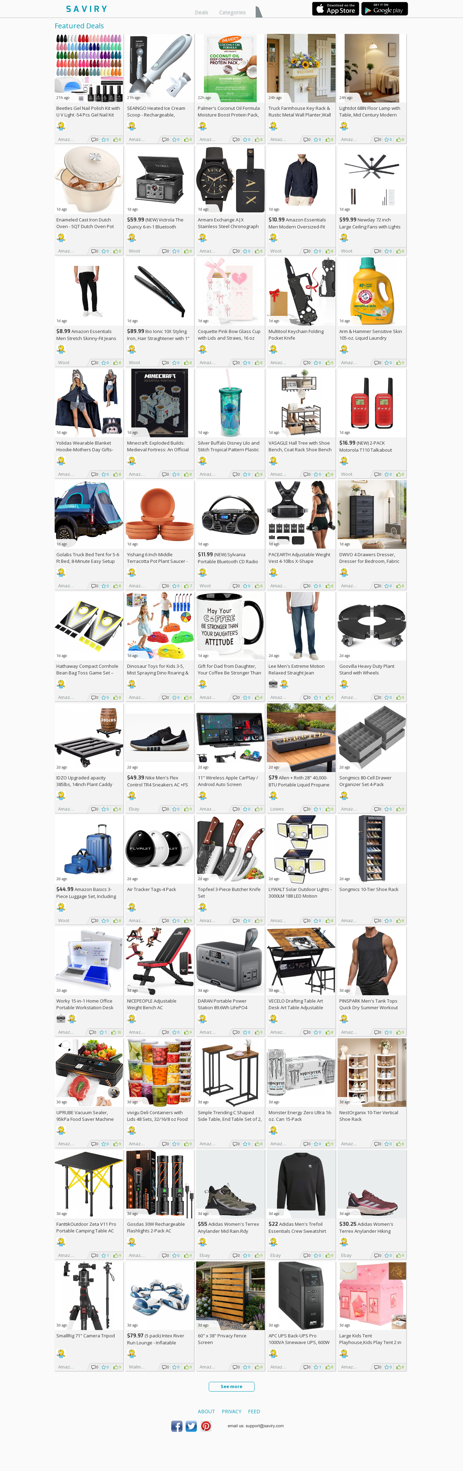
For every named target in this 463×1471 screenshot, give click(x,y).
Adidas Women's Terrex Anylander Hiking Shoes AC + (366, 1231)
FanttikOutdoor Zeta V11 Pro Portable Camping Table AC (86, 1227)
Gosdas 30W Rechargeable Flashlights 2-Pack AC (156, 1227)
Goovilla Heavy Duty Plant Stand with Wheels (366, 669)
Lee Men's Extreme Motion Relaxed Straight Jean (297, 669)
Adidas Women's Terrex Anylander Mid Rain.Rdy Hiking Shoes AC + (228, 1231)
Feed (254, 1411)
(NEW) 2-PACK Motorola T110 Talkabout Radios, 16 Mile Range (365, 450)
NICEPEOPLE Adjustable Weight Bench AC (152, 1004)
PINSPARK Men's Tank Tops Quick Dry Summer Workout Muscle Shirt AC (368, 1007)
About (206, 1411)
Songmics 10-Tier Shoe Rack (369, 889)
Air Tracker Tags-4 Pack (151, 889)
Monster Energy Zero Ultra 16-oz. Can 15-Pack (300, 1115)
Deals (201, 11)
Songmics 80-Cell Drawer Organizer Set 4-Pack (365, 781)
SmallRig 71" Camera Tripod (85, 1335)
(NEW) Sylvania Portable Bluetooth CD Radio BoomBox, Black (228, 561)
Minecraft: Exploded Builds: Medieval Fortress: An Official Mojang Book (158, 449)
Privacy (231, 1411)
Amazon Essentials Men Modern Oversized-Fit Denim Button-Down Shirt (297, 226)
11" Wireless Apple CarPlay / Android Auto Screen (228, 781)
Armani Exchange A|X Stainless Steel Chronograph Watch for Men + (228, 226)
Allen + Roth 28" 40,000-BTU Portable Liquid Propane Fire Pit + (299, 784)
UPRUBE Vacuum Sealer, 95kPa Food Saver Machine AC (85, 1119)
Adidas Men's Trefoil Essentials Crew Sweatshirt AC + (297, 1231)
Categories (232, 11)
